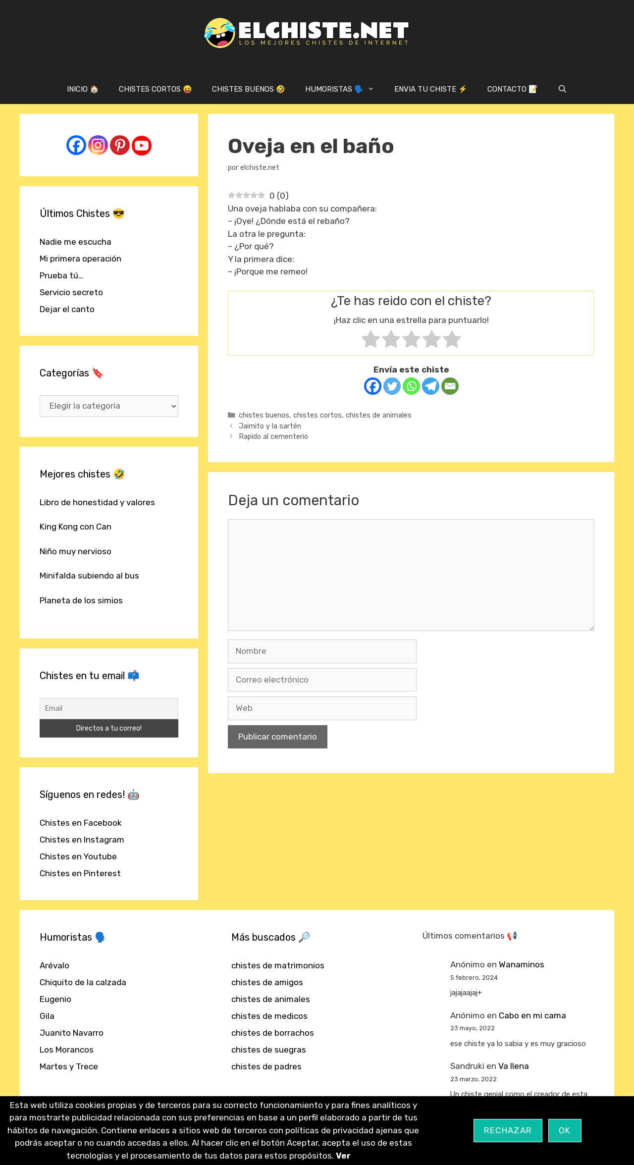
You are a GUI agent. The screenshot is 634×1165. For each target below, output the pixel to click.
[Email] (450, 386)
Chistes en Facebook (81, 823)
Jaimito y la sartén (270, 426)
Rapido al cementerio (273, 436)
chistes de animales (379, 415)
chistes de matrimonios (277, 965)
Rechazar (508, 1130)
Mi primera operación (80, 259)
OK (565, 1130)
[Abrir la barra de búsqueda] (562, 89)
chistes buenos (264, 415)
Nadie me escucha (75, 242)
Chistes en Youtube (78, 856)
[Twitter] (392, 386)
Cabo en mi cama (532, 1015)
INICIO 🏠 (83, 89)
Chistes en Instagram (82, 840)
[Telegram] (430, 386)
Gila (47, 1016)
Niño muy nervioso (75, 551)
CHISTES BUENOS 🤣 (248, 89)
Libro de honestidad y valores (97, 502)
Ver (343, 1156)
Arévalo (54, 965)
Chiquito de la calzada (83, 982)
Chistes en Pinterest (80, 873)
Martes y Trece (69, 1066)
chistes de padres (266, 1066)
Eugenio (55, 999)
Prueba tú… (62, 275)
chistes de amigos (267, 982)
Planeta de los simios (81, 600)
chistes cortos (317, 415)
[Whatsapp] (411, 386)
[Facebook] (372, 386)
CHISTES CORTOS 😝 (155, 89)
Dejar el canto (67, 309)
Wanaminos (521, 964)
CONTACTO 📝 (512, 89)
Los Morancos (67, 1050)
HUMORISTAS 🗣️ (344, 89)
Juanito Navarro (72, 1033)
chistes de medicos (269, 1016)
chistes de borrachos (272, 1033)
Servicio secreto (71, 292)
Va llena (513, 1066)
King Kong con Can (75, 526)
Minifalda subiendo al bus (89, 576)
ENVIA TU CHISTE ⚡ (431, 89)
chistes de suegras (268, 1050)
